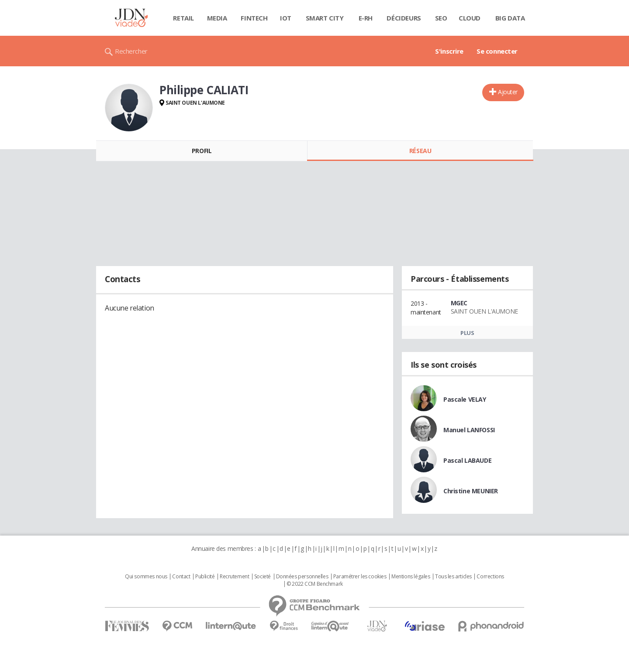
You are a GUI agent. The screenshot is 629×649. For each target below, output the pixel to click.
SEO (441, 18)
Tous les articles (453, 577)
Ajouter (508, 92)
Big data (510, 18)
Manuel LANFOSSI (469, 430)
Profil (201, 151)
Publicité (204, 577)
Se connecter (497, 51)
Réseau (420, 151)
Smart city (325, 18)
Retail (183, 18)
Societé (262, 577)
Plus (467, 333)
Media (217, 18)
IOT (285, 18)
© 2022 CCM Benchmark (315, 584)
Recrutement (234, 577)
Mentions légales (410, 577)
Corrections (490, 577)
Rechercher (131, 51)
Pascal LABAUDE (467, 460)
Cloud (469, 18)
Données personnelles (302, 577)
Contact (181, 577)
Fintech (254, 18)
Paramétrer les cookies (360, 577)
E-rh (366, 18)
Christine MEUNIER (470, 491)
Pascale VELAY (464, 399)
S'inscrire (449, 51)
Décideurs (404, 18)
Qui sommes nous (146, 577)
